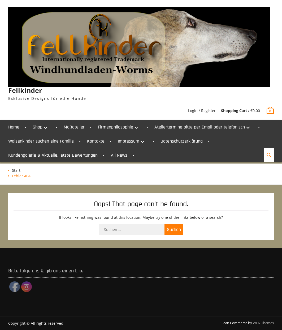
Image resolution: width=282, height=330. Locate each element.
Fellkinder (25, 90)
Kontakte (96, 141)
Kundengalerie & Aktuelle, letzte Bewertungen (53, 155)
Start (16, 170)
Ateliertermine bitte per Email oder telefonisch (199, 127)
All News (119, 155)
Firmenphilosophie (115, 127)
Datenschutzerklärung (181, 141)
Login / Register (202, 110)
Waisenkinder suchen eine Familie (41, 141)
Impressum (128, 141)
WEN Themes (263, 322)
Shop (37, 127)
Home (13, 127)
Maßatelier (74, 127)
